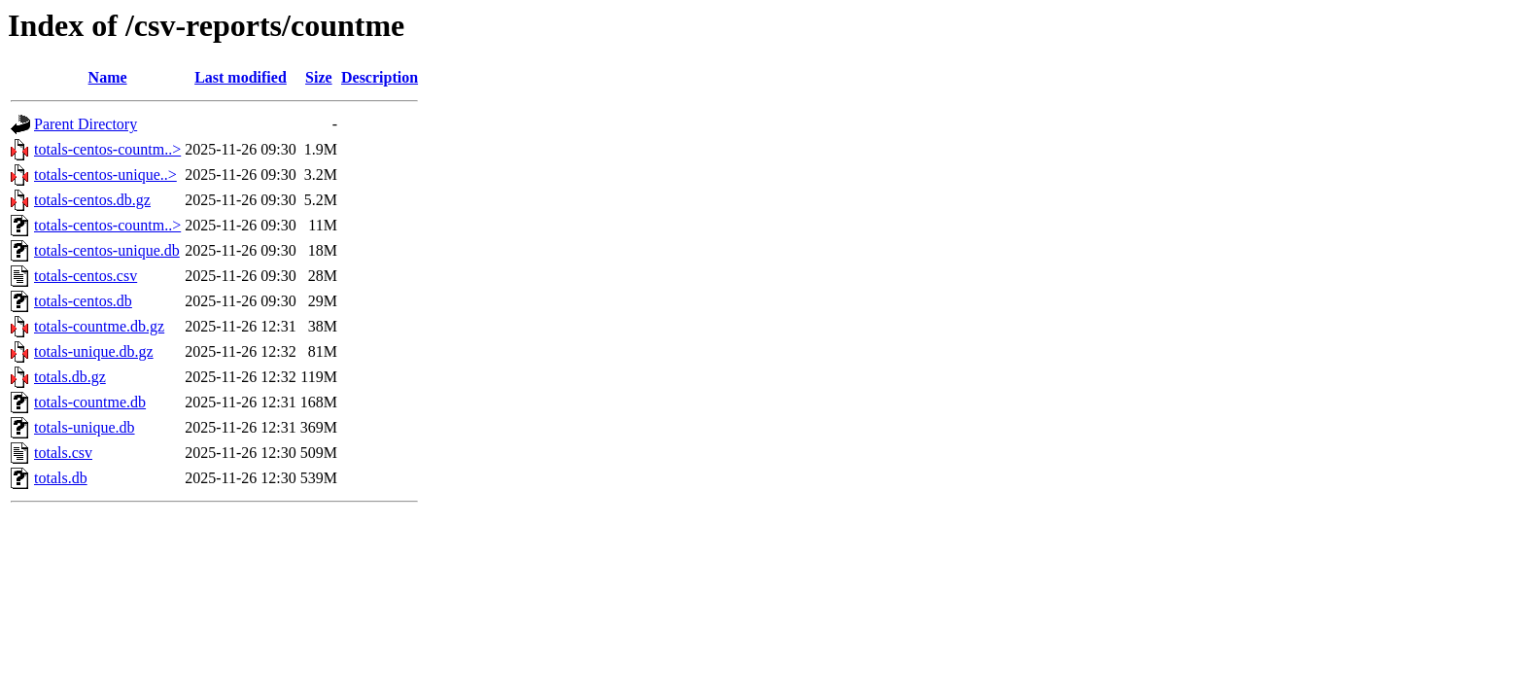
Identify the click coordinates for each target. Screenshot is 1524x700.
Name (107, 77)
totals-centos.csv (85, 275)
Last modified (240, 77)
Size (318, 77)
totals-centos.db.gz (92, 200)
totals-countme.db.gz (99, 326)
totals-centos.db (83, 301)
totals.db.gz (70, 376)
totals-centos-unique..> (105, 174)
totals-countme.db (90, 402)
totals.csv (63, 452)
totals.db (60, 478)
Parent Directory (85, 124)
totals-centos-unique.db (107, 250)
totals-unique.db (84, 427)
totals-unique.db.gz (94, 351)
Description (379, 77)
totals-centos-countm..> (107, 149)
